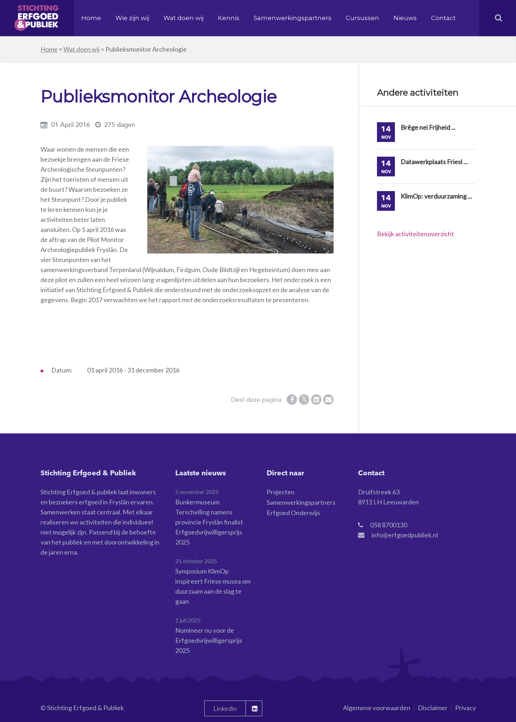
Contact (443, 18)
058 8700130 (388, 525)
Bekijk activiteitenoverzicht (415, 234)
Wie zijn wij (132, 18)
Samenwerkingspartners (292, 18)
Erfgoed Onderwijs (293, 513)
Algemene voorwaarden (376, 708)
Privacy (465, 708)
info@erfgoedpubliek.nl (405, 535)
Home (91, 18)
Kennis (228, 18)
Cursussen (362, 18)
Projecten (281, 492)
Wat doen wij (183, 18)
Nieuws (405, 18)
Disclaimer (433, 708)
